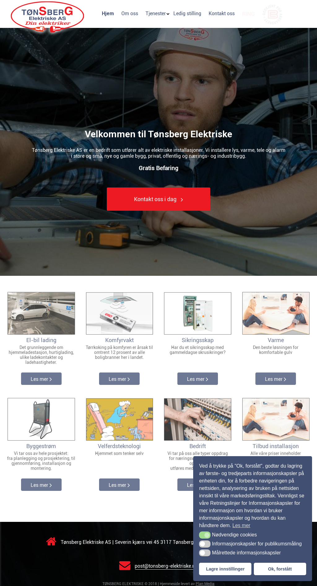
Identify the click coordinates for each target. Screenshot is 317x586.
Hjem (108, 13)
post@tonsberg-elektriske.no (158, 566)
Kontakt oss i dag (158, 199)
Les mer (41, 379)
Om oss (129, 13)
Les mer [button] (241, 525)
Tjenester (155, 13)
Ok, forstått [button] (280, 568)
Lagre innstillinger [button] (225, 568)
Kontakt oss (222, 13)
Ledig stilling (187, 13)
